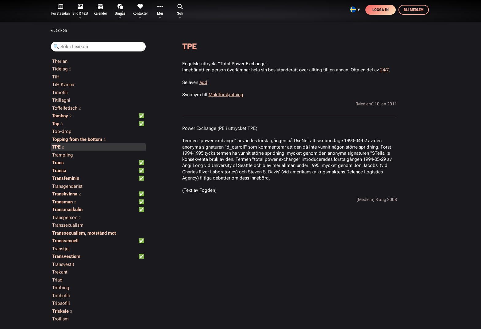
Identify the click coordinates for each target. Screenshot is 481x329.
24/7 (384, 70)
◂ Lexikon (58, 30)
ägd (203, 82)
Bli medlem (414, 9)
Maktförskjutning (226, 94)
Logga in (380, 9)
